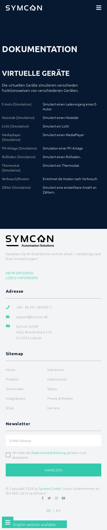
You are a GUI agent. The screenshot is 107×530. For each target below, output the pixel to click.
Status (52, 388)
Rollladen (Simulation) (19, 157)
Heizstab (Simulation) (18, 117)
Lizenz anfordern (22, 277)
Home (10, 369)
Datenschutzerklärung (49, 452)
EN (58, 510)
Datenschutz (57, 379)
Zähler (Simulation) (16, 187)
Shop (10, 407)
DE (49, 510)
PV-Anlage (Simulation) (19, 148)
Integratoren (16, 398)
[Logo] (24, 8)
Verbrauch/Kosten (15, 179)
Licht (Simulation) (15, 126)
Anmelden (53, 470)
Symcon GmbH (50, 488)
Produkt (12, 379)
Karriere (53, 407)
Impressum (55, 369)
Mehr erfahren (20, 273)
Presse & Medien (60, 398)
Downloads (14, 388)
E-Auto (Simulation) (17, 104)
